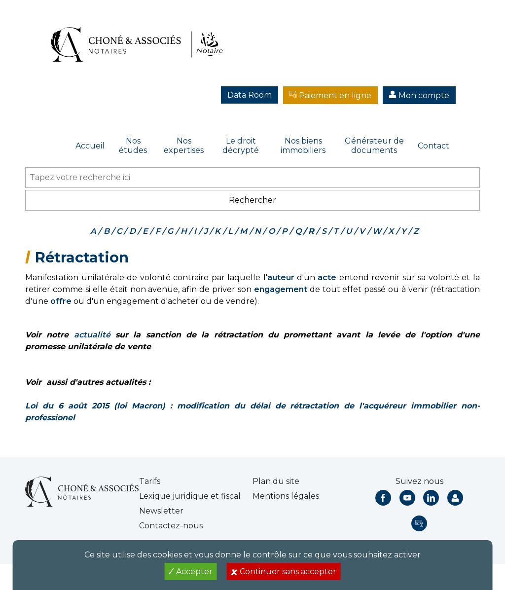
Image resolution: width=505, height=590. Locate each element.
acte (327, 277)
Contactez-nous (171, 525)
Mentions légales (285, 496)
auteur (280, 277)
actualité (92, 334)
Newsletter (161, 511)
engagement (280, 289)
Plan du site (275, 481)
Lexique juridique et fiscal (190, 496)
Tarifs (149, 481)
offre (61, 301)
